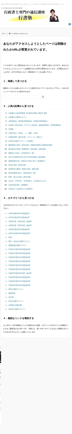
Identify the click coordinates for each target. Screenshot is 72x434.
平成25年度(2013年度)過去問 (19, 265)
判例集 (11, 129)
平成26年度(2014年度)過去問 (19, 269)
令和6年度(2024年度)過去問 (18, 229)
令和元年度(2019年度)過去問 (19, 233)
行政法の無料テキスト (16, 309)
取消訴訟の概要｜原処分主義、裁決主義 (23, 169)
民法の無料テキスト (16, 301)
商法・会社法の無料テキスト (19, 241)
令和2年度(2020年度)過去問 (18, 213)
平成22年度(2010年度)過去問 (19, 253)
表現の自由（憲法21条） (17, 165)
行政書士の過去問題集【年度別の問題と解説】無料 (27, 113)
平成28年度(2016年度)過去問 (19, 277)
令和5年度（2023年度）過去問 (20, 225)
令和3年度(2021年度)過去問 (18, 217)
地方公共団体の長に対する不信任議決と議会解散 (26, 157)
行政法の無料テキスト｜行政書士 (21, 141)
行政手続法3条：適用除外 (18, 185)
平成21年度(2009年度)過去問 (19, 249)
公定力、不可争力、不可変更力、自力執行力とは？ (27, 181)
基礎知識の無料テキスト (17, 245)
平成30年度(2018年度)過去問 (19, 285)
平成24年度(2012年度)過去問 (19, 261)
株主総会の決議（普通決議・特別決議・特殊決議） (27, 149)
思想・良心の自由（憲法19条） (20, 177)
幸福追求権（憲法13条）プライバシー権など (25, 137)
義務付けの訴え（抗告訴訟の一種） (21, 153)
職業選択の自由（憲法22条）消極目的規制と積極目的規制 (30, 145)
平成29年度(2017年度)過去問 (19, 281)
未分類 (11, 297)
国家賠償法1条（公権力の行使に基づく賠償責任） (27, 161)
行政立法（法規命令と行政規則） (21, 189)
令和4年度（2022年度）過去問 (20, 221)
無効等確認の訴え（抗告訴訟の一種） (22, 173)
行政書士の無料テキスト (17, 117)
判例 (10, 237)
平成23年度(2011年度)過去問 (19, 257)
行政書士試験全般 (15, 305)
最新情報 (11, 293)
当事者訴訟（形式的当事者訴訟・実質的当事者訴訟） (28, 121)
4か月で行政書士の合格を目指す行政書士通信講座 (11, 8)
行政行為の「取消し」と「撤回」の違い (23, 133)
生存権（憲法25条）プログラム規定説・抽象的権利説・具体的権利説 (34, 125)
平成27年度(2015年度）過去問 (19, 273)
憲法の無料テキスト (16, 289)
